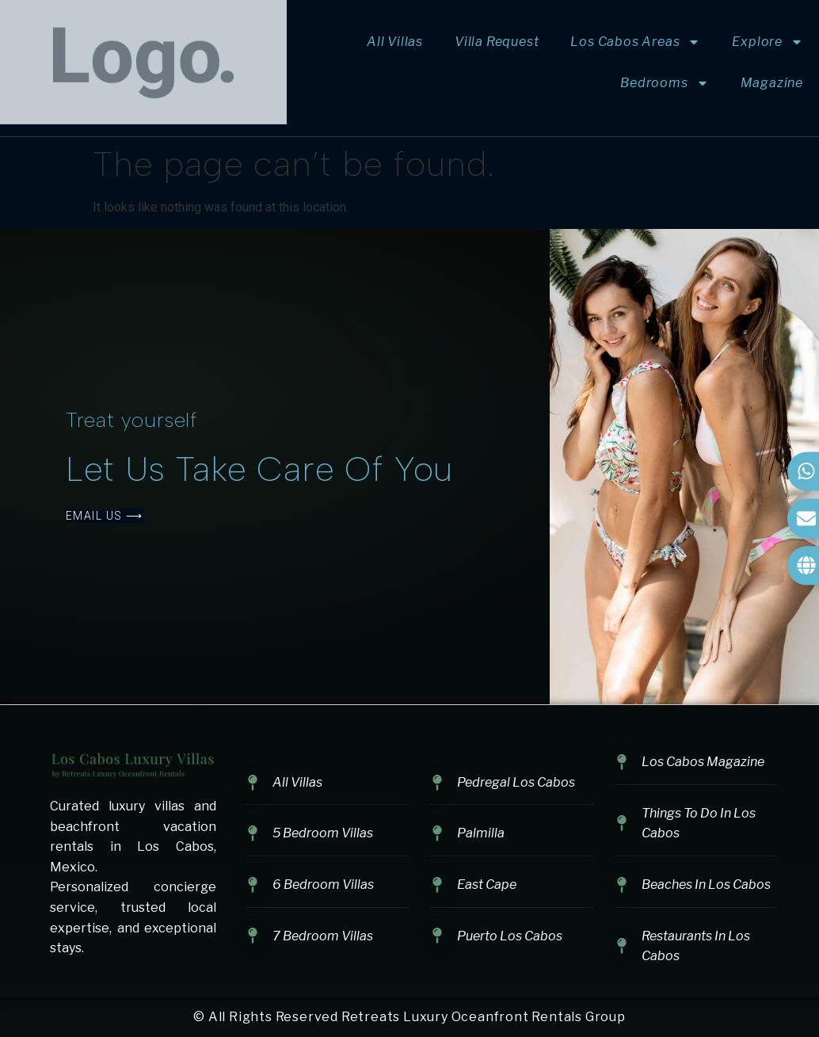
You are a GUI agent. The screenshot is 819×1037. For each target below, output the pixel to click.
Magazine (772, 82)
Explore (767, 42)
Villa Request (497, 41)
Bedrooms (664, 83)
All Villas (395, 41)
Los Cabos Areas (635, 42)
